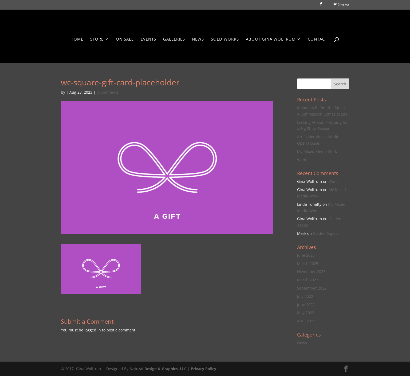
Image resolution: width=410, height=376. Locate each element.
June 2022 (306, 304)
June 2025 (306, 255)
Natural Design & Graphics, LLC (158, 368)
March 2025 (307, 263)
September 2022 (311, 288)
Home (76, 39)
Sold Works (225, 39)
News (198, 39)
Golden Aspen (325, 233)
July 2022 (305, 296)
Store (97, 39)
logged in (92, 330)
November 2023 (311, 271)
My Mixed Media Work (317, 151)
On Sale (125, 39)
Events (148, 39)
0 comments (108, 92)
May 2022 (305, 312)
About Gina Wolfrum (270, 39)
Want (301, 159)
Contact (317, 39)
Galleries (174, 39)
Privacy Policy (203, 368)
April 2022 (306, 320)
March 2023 (307, 279)
